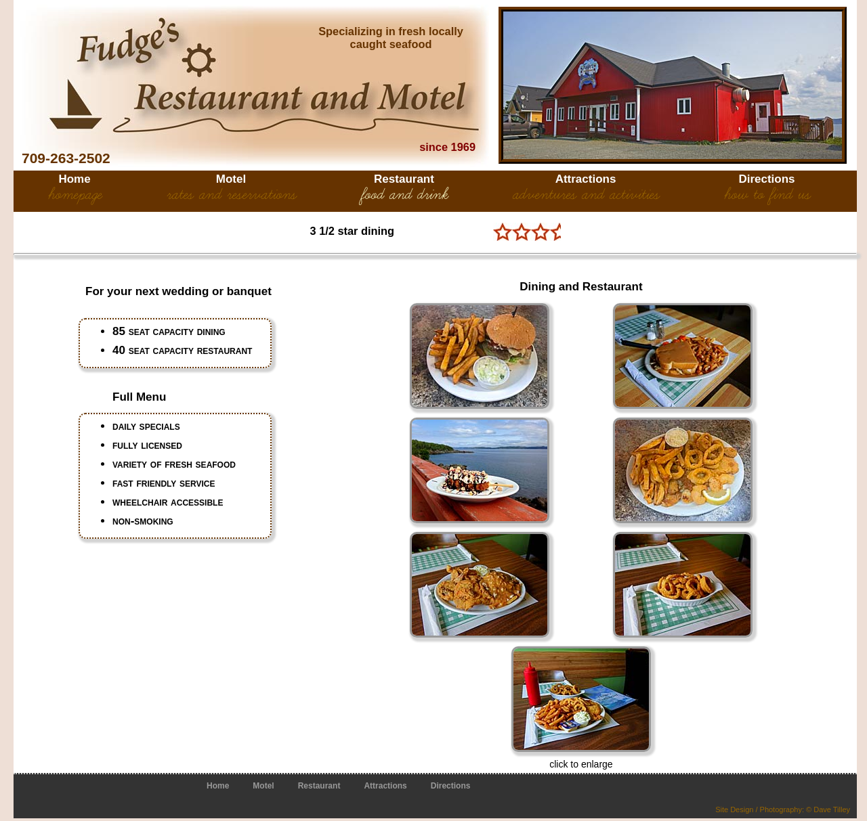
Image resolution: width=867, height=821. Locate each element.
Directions (766, 179)
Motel (231, 179)
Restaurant (404, 179)
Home (74, 179)
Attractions (585, 179)
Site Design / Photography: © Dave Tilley (782, 809)
